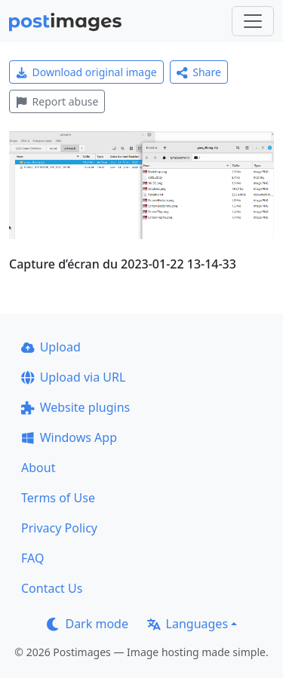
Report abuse (57, 101)
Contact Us (51, 588)
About (38, 467)
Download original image (86, 72)
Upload (51, 347)
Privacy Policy (59, 528)
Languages (187, 623)
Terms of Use (58, 497)
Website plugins (75, 407)
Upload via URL (73, 377)
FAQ (32, 558)
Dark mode (87, 623)
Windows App (69, 437)
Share (199, 72)
